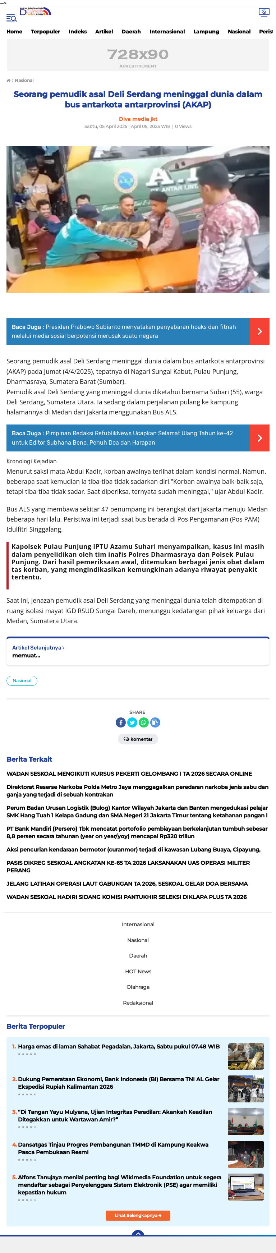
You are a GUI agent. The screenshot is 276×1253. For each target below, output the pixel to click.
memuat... (26, 655)
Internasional (167, 31)
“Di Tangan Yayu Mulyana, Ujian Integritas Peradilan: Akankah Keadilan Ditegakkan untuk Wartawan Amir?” (115, 1116)
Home (14, 31)
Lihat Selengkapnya (138, 1215)
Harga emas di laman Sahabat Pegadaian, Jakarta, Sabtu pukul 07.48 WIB (119, 1046)
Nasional (239, 31)
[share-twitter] (132, 722)
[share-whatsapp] (144, 722)
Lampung (206, 31)
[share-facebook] (121, 722)
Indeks (78, 31)
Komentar (138, 739)
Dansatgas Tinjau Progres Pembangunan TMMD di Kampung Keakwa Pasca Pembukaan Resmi (113, 1148)
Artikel (104, 31)
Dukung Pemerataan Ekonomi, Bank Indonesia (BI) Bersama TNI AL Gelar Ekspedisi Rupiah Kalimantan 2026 (118, 1083)
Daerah (131, 31)
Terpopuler (45, 31)
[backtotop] (138, 1236)
